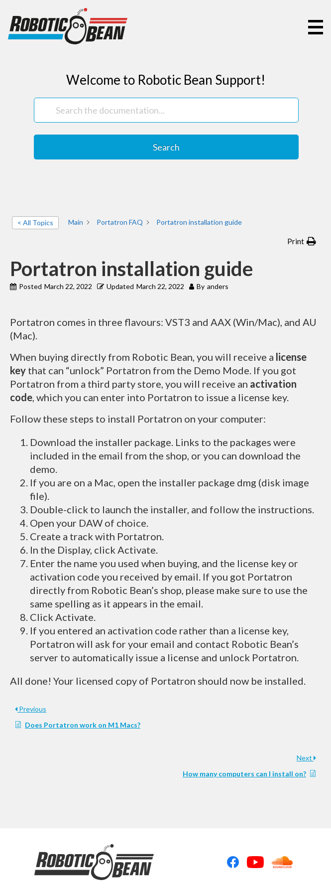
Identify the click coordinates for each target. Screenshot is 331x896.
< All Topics (35, 222)
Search (166, 147)
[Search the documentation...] (166, 110)
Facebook (233, 862)
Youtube (255, 862)
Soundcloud (282, 862)
